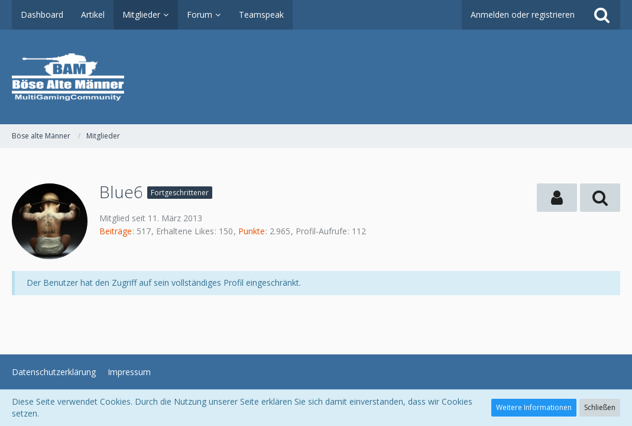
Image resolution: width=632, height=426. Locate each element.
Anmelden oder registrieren (523, 14)
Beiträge (115, 231)
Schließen (599, 407)
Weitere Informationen (534, 407)
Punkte (251, 231)
